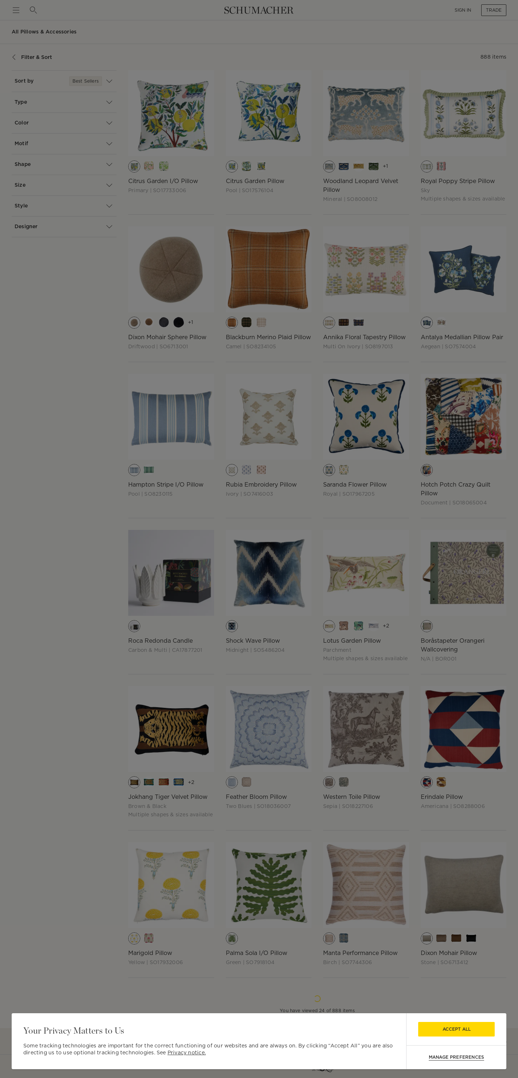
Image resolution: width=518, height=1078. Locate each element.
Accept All (457, 1029)
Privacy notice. (187, 1052)
